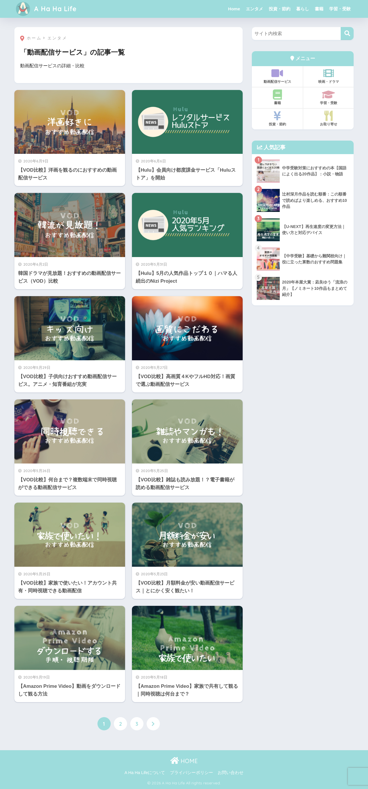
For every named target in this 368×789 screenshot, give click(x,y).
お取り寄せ (328, 118)
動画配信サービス (277, 76)
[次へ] (153, 723)
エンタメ (254, 8)
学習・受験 (340, 8)
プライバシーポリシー (191, 772)
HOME (184, 761)
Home (234, 8)
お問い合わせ (231, 772)
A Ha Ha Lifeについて (144, 772)
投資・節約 (279, 8)
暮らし (302, 8)
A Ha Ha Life (46, 9)
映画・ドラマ (328, 76)
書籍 (319, 8)
